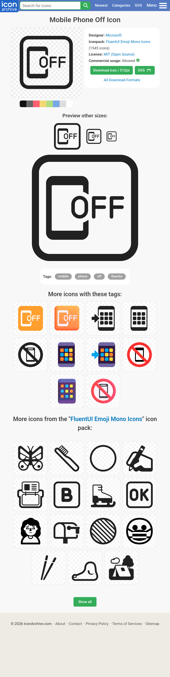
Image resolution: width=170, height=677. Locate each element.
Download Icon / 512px (111, 70)
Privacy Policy (97, 623)
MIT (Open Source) (119, 54)
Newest (101, 5)
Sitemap (152, 623)
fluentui (116, 276)
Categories (121, 5)
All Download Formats (122, 80)
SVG (138, 5)
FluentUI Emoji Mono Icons (128, 41)
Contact (75, 623)
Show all (85, 602)
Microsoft (114, 35)
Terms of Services (127, 623)
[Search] (85, 5)
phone (82, 276)
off (99, 276)
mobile (63, 276)
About (60, 623)
